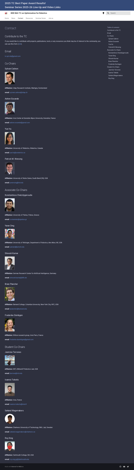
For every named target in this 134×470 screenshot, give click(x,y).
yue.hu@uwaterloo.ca (17, 153)
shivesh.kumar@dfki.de (18, 278)
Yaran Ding (112, 55)
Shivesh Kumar (113, 58)
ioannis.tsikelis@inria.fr (18, 404)
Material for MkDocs (17, 466)
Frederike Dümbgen (114, 64)
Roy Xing (111, 78)
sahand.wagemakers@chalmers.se (22, 432)
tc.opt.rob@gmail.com (13, 56)
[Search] (118, 13)
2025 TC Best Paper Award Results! (25, 3)
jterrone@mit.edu (16, 373)
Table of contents (113, 27)
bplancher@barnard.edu (18, 309)
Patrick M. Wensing (114, 47)
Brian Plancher (113, 61)
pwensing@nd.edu (16, 183)
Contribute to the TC (114, 30)
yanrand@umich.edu (17, 247)
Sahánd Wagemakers (115, 75)
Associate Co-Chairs (114, 50)
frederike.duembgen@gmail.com (22, 340)
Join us (50, 18)
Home (7, 18)
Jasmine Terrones (114, 70)
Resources (29, 18)
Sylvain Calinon (113, 39)
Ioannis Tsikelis (113, 73)
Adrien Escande (113, 41)
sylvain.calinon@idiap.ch (18, 92)
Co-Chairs (110, 36)
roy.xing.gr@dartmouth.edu (19, 459)
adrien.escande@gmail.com (20, 123)
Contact (20, 18)
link (20, 44)
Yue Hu (110, 44)
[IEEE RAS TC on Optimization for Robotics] (6, 13)
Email (109, 33)
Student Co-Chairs (113, 67)
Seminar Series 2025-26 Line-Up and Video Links (33, 7)
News (13, 18)
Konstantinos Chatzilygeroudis (118, 53)
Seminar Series (41, 18)
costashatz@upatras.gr (18, 219)
